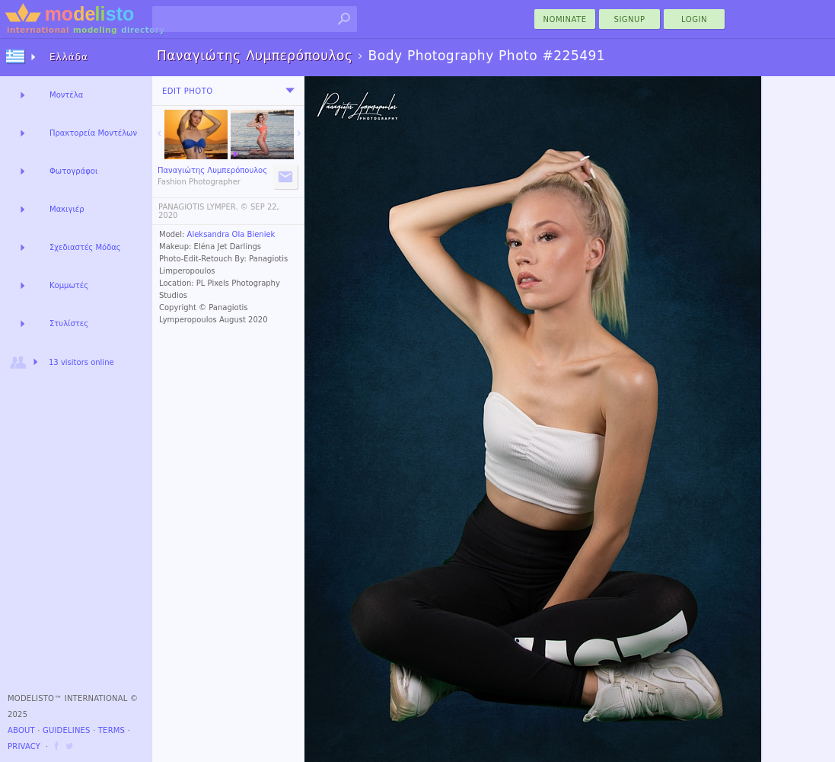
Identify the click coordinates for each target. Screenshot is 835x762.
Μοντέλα (66, 95)
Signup (629, 19)
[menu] (290, 90)
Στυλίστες (68, 323)
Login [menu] (694, 19)
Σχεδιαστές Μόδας (85, 247)
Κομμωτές (68, 285)
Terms (111, 730)
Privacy (24, 746)
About (21, 730)
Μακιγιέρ (66, 209)
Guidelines (67, 730)
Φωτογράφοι (73, 171)
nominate (565, 19)
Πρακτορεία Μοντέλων (93, 133)
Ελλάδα (68, 57)
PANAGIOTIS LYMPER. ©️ (203, 207)
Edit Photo (187, 91)
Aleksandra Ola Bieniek (231, 234)
